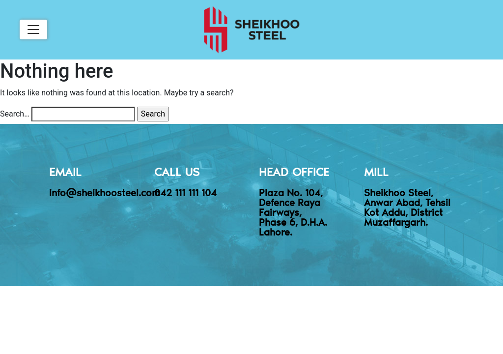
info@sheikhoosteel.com (104, 192)
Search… (14, 113)
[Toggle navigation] (33, 29)
